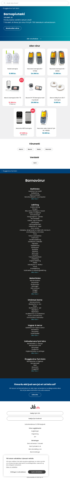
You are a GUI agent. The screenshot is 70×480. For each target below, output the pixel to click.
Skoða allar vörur (12, 28)
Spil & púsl (35, 253)
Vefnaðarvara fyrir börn (35, 341)
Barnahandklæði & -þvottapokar (35, 197)
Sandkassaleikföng (35, 240)
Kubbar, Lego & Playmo (35, 220)
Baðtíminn (35, 189)
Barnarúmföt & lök (35, 345)
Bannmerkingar (35, 452)
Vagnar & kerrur (35, 325)
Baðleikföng (35, 193)
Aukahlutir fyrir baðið (35, 191)
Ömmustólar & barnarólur (35, 317)
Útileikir (35, 263)
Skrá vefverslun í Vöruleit (35, 443)
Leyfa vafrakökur (36, 472)
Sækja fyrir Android (35, 418)
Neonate (48, 149)
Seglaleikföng (35, 245)
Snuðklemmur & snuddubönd (35, 314)
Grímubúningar (35, 215)
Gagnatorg (35, 434)
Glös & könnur (35, 288)
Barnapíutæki (35, 363)
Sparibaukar (35, 247)
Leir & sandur (35, 228)
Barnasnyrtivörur (35, 302)
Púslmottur (35, 238)
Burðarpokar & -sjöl (35, 308)
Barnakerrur (35, 329)
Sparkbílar (35, 249)
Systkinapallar (35, 333)
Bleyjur (35, 306)
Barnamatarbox (35, 280)
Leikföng (35, 205)
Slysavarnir (35, 367)
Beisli (35, 365)
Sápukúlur (35, 243)
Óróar (35, 234)
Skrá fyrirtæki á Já (35, 446)
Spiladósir (35, 251)
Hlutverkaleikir (35, 218)
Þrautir (35, 266)
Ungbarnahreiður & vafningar (35, 351)
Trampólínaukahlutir (35, 257)
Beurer (30, 149)
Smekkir (35, 292)
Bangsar (35, 209)
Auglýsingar (35, 431)
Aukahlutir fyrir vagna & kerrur (35, 328)
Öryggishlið (35, 369)
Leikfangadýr (35, 222)
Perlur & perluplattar (35, 236)
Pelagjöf (35, 290)
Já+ (35, 437)
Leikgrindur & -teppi (35, 226)
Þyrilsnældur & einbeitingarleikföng (35, 270)
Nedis (39, 149)
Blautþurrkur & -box (35, 304)
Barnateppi (35, 347)
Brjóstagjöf (35, 286)
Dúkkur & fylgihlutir (35, 213)
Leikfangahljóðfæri (35, 224)
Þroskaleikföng (35, 268)
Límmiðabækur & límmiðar (35, 232)
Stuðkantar (35, 349)
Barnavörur (35, 180)
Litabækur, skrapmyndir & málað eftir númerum (35, 230)
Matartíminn (35, 278)
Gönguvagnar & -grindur (35, 217)
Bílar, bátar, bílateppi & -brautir (35, 211)
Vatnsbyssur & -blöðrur (35, 265)
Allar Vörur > (35, 199)
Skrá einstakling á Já (35, 449)
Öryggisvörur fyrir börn (11, 8)
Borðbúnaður (35, 284)
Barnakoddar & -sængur (35, 343)
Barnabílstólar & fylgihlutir (35, 361)
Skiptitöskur (35, 312)
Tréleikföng (35, 259)
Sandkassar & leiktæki (35, 242)
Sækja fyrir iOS (35, 413)
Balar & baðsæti (35, 195)
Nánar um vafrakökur (11, 467)
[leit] (35, 3)
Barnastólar (35, 282)
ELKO (35, 163)
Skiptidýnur (35, 310)
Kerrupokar (35, 331)
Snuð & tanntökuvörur (35, 315)
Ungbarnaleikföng (35, 261)
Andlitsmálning (35, 207)
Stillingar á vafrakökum (18, 472)
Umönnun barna (35, 300)
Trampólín (35, 255)
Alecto (21, 149)
